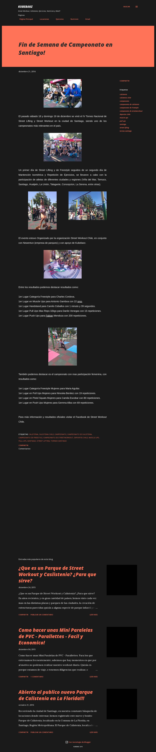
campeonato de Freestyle (129, 108)
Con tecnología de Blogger (78, 742)
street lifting (124, 127)
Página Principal (24, 19)
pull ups (123, 121)
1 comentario (37, 677)
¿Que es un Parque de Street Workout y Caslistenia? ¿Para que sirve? (57, 574)
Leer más (94, 615)
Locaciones (42, 19)
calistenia (123, 94)
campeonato (124, 101)
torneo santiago (126, 131)
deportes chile (125, 114)
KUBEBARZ (25, 7)
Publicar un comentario (42, 615)
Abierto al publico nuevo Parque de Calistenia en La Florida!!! (56, 695)
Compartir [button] (124, 81)
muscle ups (124, 118)
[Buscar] (127, 6)
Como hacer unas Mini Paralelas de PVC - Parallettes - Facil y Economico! (56, 636)
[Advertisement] (59, 528)
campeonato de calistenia (129, 104)
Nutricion (73, 19)
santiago (123, 124)
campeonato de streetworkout (131, 111)
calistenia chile (125, 98)
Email (86, 19)
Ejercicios (58, 19)
